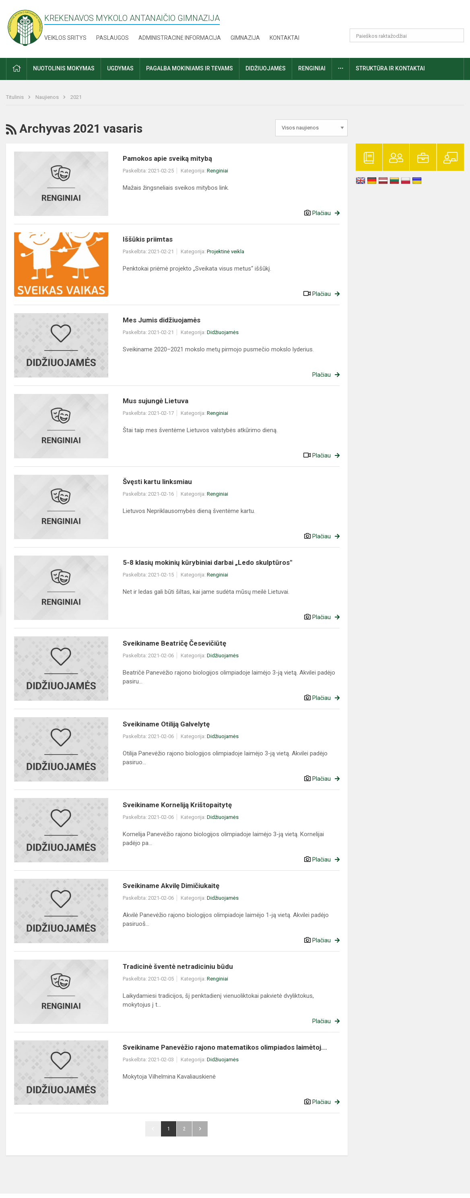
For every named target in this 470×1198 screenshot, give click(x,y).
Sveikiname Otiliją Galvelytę (166, 724)
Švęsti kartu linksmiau (157, 482)
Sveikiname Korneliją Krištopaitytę (177, 805)
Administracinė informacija (179, 38)
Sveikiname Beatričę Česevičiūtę (174, 643)
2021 (76, 97)
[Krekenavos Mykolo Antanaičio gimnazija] (25, 27)
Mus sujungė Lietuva (155, 401)
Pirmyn (200, 1128)
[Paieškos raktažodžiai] (407, 35)
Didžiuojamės (223, 332)
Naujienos (47, 97)
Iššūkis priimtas (148, 239)
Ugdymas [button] (120, 68)
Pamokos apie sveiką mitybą (167, 158)
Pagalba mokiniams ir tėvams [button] (189, 68)
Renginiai (217, 171)
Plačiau (321, 213)
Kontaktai (284, 38)
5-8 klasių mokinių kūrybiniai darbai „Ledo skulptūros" (207, 562)
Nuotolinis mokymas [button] (64, 68)
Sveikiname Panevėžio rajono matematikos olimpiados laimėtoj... (225, 1047)
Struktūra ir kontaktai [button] (390, 68)
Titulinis (15, 97)
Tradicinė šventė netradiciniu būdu (178, 966)
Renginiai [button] (312, 68)
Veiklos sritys (65, 38)
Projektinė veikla (225, 251)
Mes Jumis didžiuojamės (161, 320)
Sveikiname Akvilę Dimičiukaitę (171, 886)
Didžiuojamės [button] (265, 68)
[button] (409, 17)
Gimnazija (245, 38)
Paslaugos (112, 38)
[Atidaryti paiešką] (455, 35)
